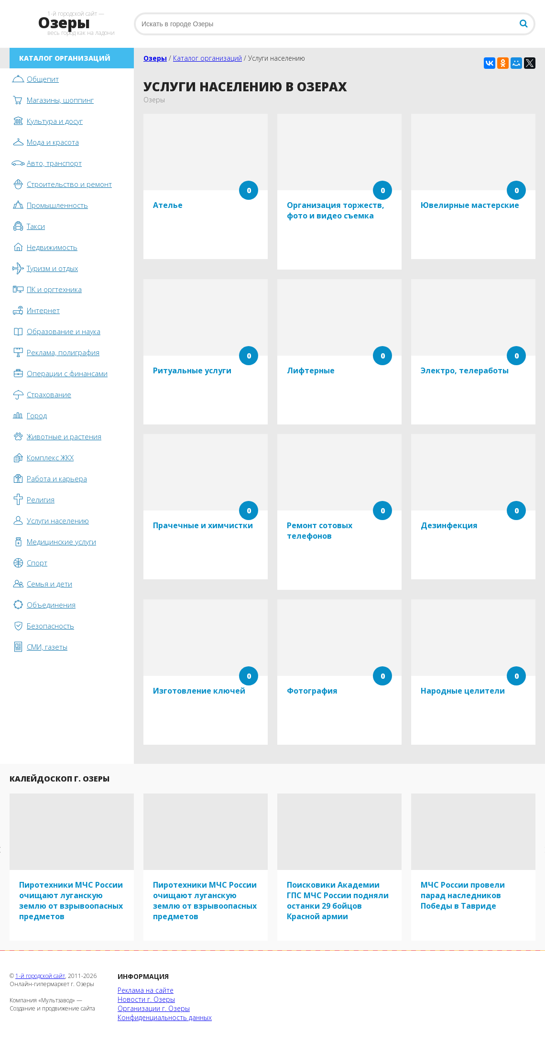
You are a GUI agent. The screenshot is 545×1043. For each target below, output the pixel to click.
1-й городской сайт (40, 976)
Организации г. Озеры (154, 1008)
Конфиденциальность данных (165, 1017)
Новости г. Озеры (146, 999)
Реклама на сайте (146, 990)
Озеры (155, 58)
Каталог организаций (207, 58)
